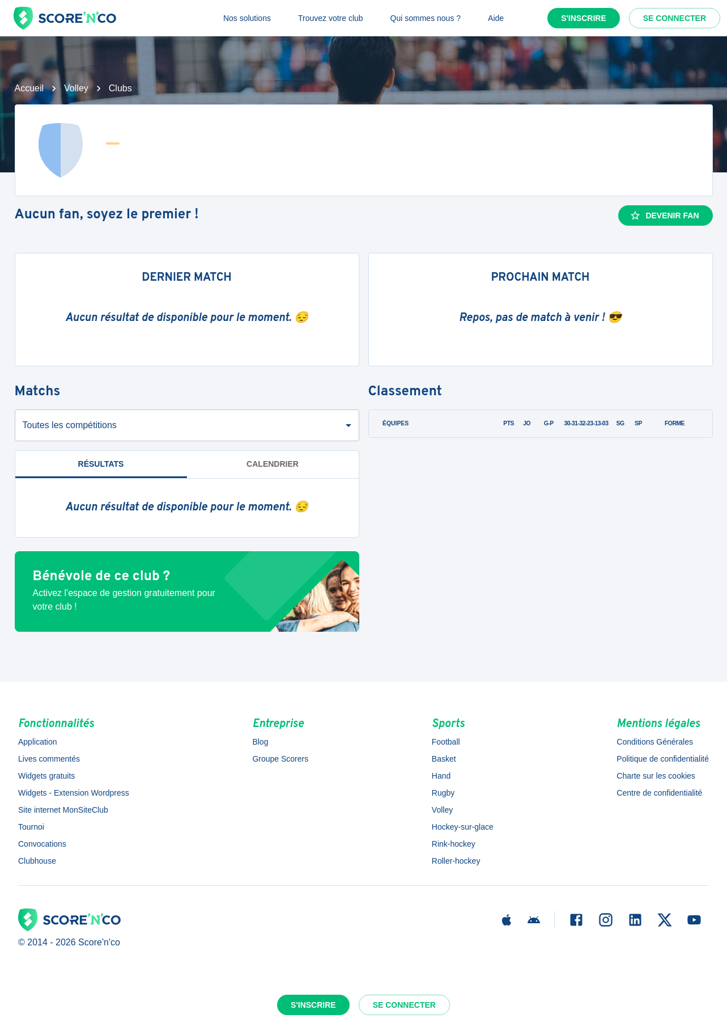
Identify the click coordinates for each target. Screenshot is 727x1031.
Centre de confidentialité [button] (659, 792)
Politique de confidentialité (663, 758)
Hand (441, 775)
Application (37, 741)
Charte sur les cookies (656, 775)
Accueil (29, 88)
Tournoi (31, 826)
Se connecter (674, 18)
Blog (260, 741)
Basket (444, 758)
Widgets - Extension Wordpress (73, 792)
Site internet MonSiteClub (63, 809)
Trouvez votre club (330, 18)
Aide (496, 18)
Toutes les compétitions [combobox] (70, 425)
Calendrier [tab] (272, 463)
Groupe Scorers (280, 758)
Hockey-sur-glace (463, 826)
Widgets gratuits (46, 775)
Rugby (443, 792)
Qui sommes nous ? (425, 18)
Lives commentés (49, 758)
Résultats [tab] (101, 463)
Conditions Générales (655, 741)
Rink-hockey (453, 843)
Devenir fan (664, 215)
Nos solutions (247, 18)
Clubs (120, 88)
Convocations (42, 843)
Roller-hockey (456, 860)
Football (446, 741)
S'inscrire (583, 18)
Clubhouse (37, 860)
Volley (76, 88)
